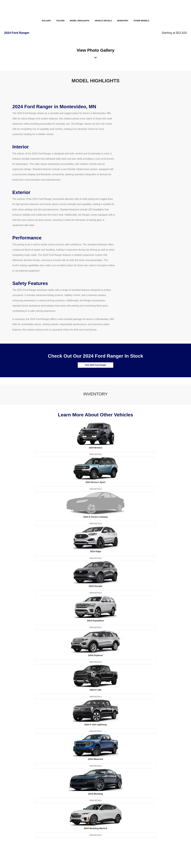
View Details (95, 454)
